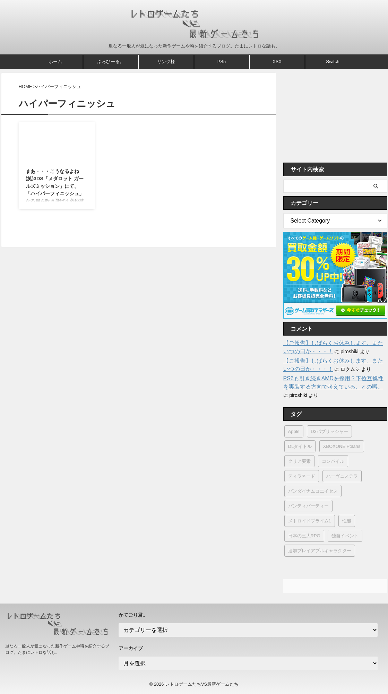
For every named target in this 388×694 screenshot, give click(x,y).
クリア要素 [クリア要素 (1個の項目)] (299, 461)
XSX (277, 61)
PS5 (221, 61)
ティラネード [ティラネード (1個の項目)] (301, 476)
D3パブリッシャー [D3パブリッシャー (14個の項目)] (329, 431)
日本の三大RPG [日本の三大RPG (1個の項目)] (304, 535)
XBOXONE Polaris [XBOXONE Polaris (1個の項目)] (342, 446)
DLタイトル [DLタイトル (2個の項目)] (300, 446)
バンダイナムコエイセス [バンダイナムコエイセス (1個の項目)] (313, 491)
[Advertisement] (335, 115)
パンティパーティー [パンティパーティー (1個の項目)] (308, 506)
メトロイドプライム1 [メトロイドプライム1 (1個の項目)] (309, 520)
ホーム (55, 61)
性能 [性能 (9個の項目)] (346, 520)
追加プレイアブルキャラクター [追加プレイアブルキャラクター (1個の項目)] (319, 550)
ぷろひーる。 (110, 61)
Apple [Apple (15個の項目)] (294, 431)
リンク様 (166, 61)
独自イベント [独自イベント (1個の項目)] (345, 535)
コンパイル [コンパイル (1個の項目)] (333, 461)
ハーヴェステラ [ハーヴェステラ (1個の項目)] (342, 476)
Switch (332, 61)
